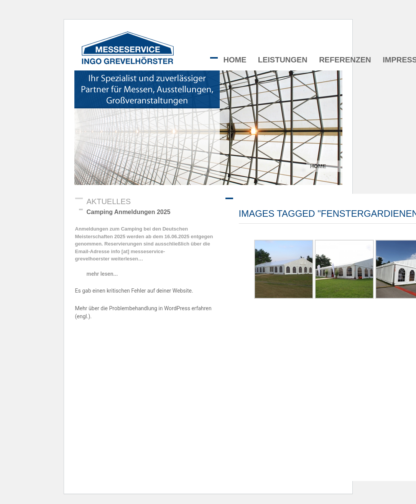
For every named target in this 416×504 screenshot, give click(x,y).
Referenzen (345, 60)
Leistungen (282, 60)
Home (235, 60)
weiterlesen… (126, 259)
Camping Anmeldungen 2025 (129, 212)
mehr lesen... (102, 274)
